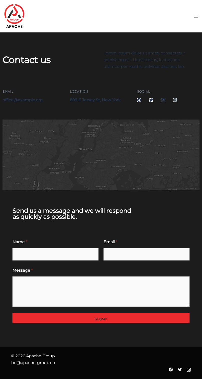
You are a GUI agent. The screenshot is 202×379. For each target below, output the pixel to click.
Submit (101, 319)
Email (110, 242)
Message (22, 270)
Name (19, 242)
